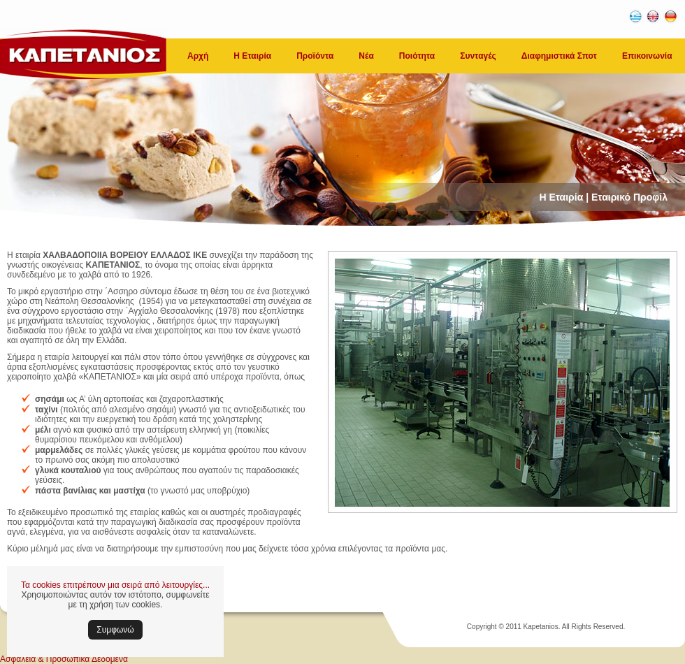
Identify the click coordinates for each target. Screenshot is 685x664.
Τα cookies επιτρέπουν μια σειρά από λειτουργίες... (115, 585)
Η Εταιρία (252, 56)
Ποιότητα (417, 56)
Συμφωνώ (115, 630)
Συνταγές (478, 56)
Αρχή (197, 56)
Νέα (366, 56)
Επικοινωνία (647, 56)
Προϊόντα (314, 56)
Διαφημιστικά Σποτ (559, 56)
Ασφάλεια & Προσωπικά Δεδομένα (64, 659)
